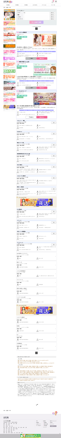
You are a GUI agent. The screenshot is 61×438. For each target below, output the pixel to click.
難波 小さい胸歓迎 (40, 366)
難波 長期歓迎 (29, 374)
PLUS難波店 (19, 209)
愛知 (4, 427)
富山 (16, 427)
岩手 (6, 423)
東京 (4, 426)
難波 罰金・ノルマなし (47, 370)
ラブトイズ (19, 220)
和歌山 (17, 428)
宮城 (9, 423)
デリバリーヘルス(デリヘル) (22, 144)
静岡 (6, 427)
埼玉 (12, 426)
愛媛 (9, 431)
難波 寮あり (20, 372)
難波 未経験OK (36, 367)
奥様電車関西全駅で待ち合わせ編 (23, 153)
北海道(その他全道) (14, 422)
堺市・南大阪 (20, 380)
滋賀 (13, 428)
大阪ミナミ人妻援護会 (21, 231)
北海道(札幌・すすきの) (6, 422)
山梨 (9, 427)
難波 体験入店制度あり (22, 370)
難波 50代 (26, 360)
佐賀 (6, 432)
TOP (4, 7)
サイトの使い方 (38, 425)
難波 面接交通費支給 (35, 372)
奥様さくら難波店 (20, 186)
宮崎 (17, 432)
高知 (11, 431)
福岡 (4, 432)
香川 (6, 431)
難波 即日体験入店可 (21, 374)
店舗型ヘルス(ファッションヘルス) (23, 243)
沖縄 (21, 432)
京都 (9, 428)
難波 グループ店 (44, 367)
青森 (4, 423)
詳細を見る (42, 58)
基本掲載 (45, 422)
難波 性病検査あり (36, 373)
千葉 (9, 426)
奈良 (11, 428)
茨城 (6, 424)
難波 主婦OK (28, 373)
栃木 (4, 424)
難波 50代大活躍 (21, 367)
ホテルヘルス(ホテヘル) (22, 63)
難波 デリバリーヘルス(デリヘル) (41, 360)
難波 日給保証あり (38, 370)
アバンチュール (20, 242)
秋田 (11, 423)
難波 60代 (31, 360)
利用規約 (37, 422)
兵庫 (6, 428)
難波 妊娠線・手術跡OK (31, 366)
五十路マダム (19, 131)
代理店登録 (45, 425)
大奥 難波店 (19, 164)
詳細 (53, 122)
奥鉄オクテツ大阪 (20, 142)
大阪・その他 (30, 380)
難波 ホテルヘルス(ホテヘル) (23, 361)
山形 (13, 423)
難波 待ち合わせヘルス (34, 361)
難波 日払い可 (30, 370)
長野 (13, 427)
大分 (14, 432)
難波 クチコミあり (44, 374)
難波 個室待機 (50, 372)
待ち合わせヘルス (21, 34)
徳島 (4, 431)
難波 (18, 35)
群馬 (9, 424)
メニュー (55, 2)
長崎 (9, 432)
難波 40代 (20, 360)
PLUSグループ (22, 91)
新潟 (11, 427)
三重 (26, 427)
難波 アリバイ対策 (21, 373)
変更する (52, 12)
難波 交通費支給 (27, 372)
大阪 (4, 428)
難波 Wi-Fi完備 (44, 373)
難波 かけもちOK (29, 367)
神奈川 (7, 426)
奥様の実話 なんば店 (24, 61)
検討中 (53, 1)
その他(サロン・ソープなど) (22, 221)
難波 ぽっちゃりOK (21, 366)
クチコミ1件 (19, 38)
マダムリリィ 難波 (21, 120)
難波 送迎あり (43, 372)
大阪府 (7, 7)
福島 (16, 423)
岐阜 (23, 427)
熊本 (19, 432)
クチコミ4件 (19, 67)
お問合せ (51, 422)
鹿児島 (12, 432)
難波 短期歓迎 (36, 374)
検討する (31, 117)
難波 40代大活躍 (48, 366)
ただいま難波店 (23, 32)
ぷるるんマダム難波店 (21, 175)
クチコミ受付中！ (20, 97)
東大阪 (25, 380)
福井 (21, 427)
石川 (18, 427)
